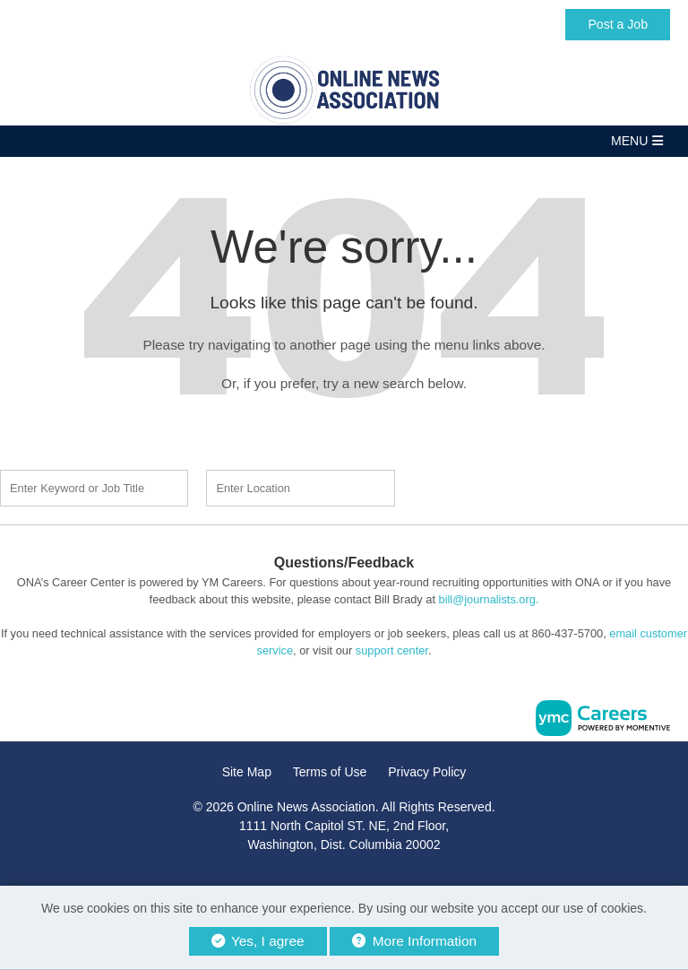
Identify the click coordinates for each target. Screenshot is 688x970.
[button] (344, 141)
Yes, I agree (258, 940)
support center (392, 650)
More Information (414, 940)
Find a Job (516, 486)
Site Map (246, 772)
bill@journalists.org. (489, 599)
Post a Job (618, 24)
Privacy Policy (427, 772)
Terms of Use (329, 772)
